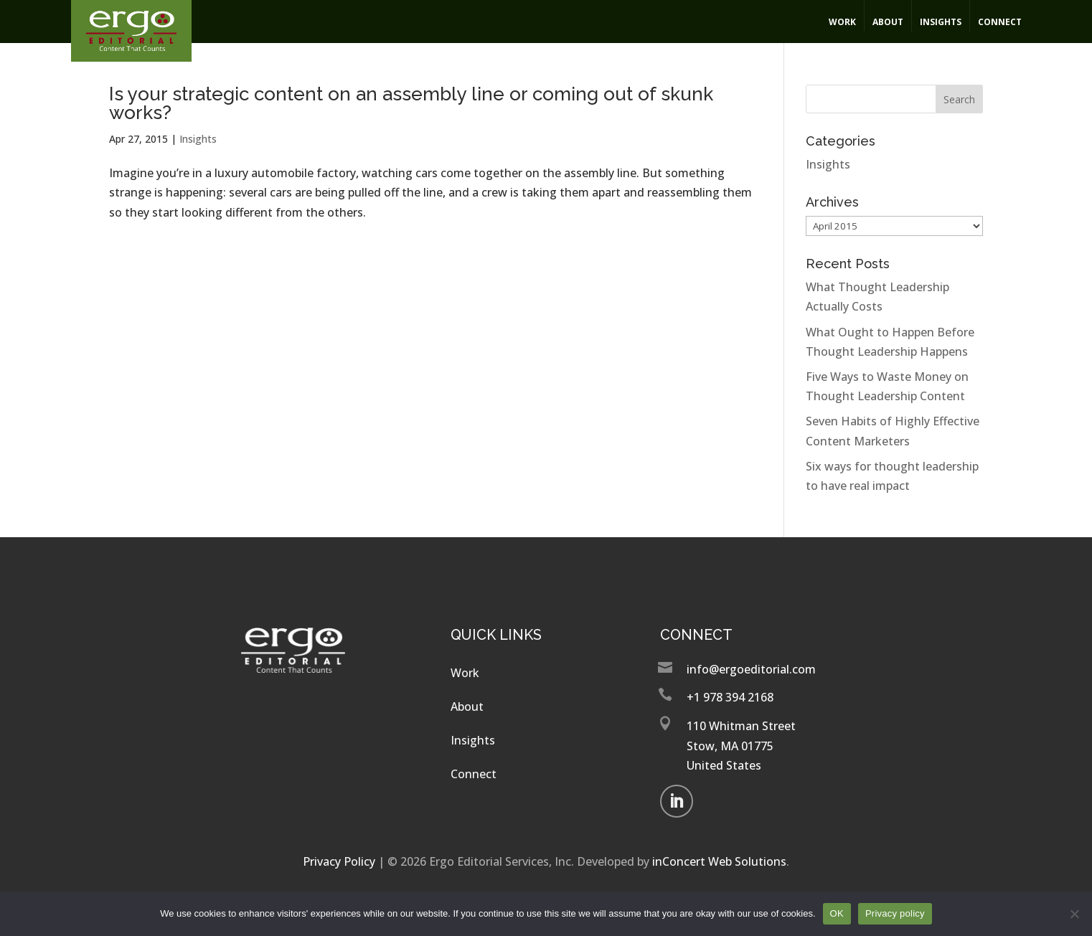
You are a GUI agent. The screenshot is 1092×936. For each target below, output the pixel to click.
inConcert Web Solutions (719, 861)
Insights (940, 22)
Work (842, 22)
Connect (1000, 22)
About (887, 22)
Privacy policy (895, 913)
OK (837, 913)
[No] (1074, 914)
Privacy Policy (339, 861)
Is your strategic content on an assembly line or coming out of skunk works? (411, 103)
